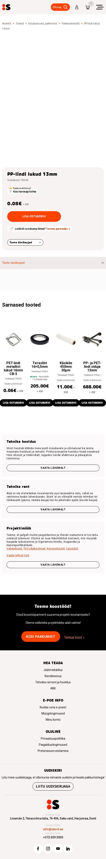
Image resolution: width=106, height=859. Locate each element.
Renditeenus (53, 676)
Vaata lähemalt (53, 467)
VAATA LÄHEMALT (53, 564)
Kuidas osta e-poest (53, 707)
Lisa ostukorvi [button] (39, 403)
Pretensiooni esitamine (53, 751)
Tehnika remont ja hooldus (53, 682)
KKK (53, 688)
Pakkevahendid (70, 23)
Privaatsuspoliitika (53, 738)
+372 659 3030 (53, 837)
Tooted (20, 23)
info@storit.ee (53, 829)
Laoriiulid (72, 548)
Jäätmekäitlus (53, 670)
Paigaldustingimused (53, 744)
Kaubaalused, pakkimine (42, 23)
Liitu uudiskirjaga (53, 786)
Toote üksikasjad (21, 242)
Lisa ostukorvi (34, 216)
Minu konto (53, 719)
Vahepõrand (14, 548)
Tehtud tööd (73, 637)
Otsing (57, 7)
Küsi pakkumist (40, 637)
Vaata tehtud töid (18, 555)
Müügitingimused (53, 713)
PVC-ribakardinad (34, 548)
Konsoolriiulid (56, 548)
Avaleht (6, 23)
